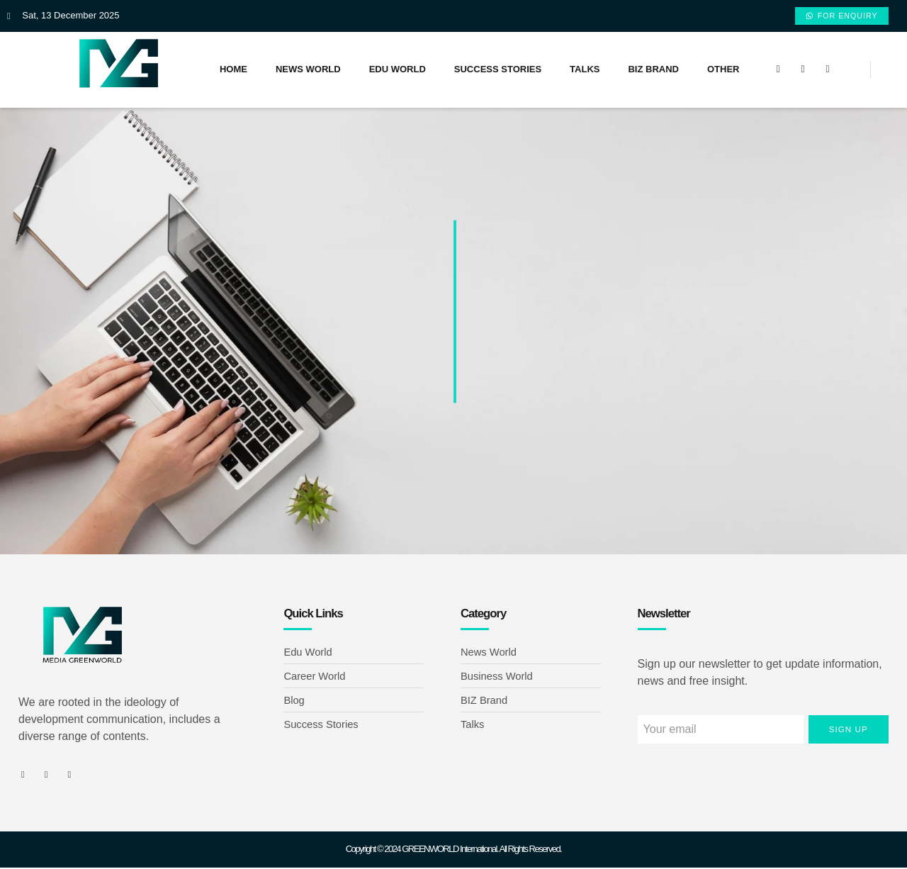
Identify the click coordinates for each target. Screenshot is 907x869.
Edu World (397, 70)
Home (233, 70)
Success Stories (497, 70)
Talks (584, 70)
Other (723, 70)
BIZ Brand (653, 70)
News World (308, 70)
